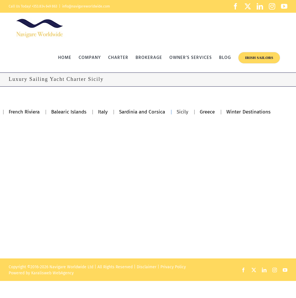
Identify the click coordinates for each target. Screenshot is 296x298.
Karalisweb (41, 273)
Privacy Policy (173, 267)
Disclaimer (146, 267)
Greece (207, 112)
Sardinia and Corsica (142, 112)
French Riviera (24, 112)
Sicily (182, 112)
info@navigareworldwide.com (86, 6)
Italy (103, 112)
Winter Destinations (248, 112)
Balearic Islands (68, 112)
